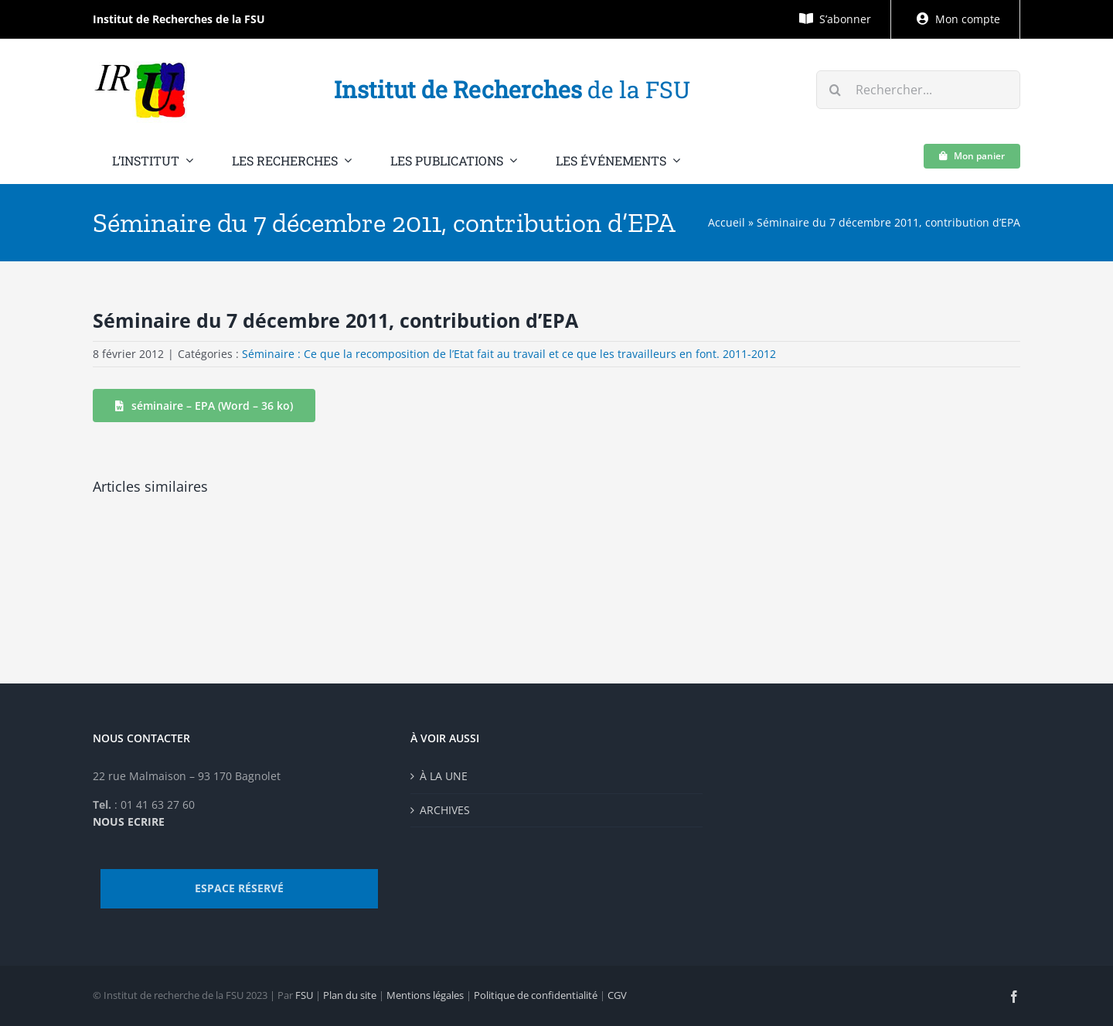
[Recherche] (835, 89)
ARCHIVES (445, 810)
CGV (617, 995)
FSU (304, 995)
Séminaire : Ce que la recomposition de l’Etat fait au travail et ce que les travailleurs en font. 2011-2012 (509, 353)
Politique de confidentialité (535, 995)
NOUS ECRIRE (129, 821)
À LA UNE (444, 776)
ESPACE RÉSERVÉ (239, 888)
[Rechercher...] (918, 89)
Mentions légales (425, 995)
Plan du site (349, 995)
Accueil (726, 222)
